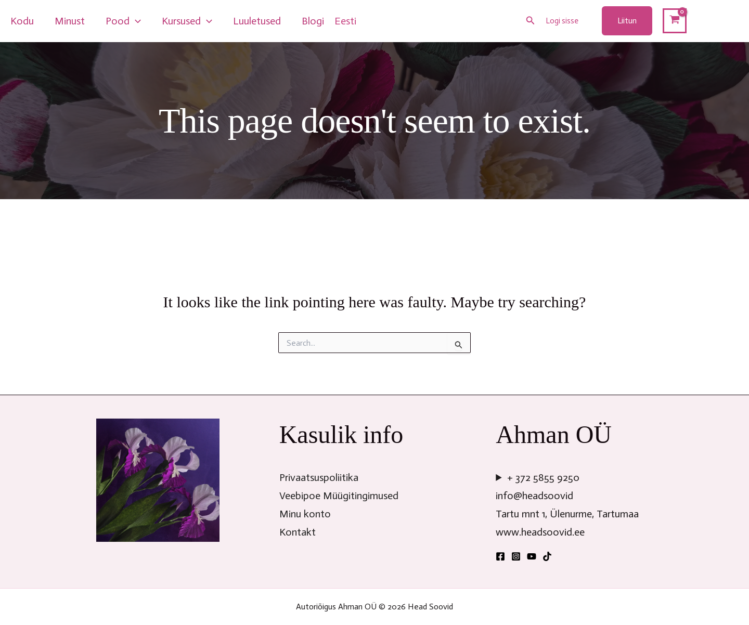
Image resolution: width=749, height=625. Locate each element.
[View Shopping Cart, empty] (675, 20)
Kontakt (297, 532)
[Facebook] (500, 556)
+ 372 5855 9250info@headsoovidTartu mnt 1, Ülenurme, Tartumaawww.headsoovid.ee (567, 504)
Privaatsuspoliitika (318, 477)
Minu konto (305, 513)
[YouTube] (531, 556)
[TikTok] (547, 556)
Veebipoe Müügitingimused (338, 495)
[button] (530, 21)
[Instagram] (516, 556)
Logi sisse (562, 20)
